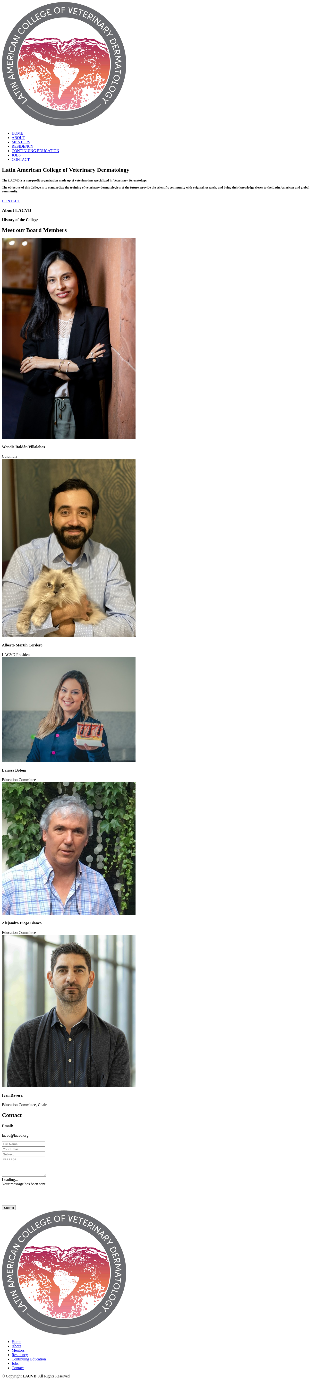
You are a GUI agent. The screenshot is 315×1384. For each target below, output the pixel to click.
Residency (20, 1358)
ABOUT (18, 138)
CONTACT (21, 159)
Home (16, 1345)
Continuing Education (29, 1363)
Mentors (18, 1354)
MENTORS (21, 142)
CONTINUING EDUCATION (35, 151)
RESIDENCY (23, 146)
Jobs (15, 1367)
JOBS (16, 155)
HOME (17, 133)
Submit (9, 1211)
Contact (18, 1371)
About (16, 1350)
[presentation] (39, 1199)
